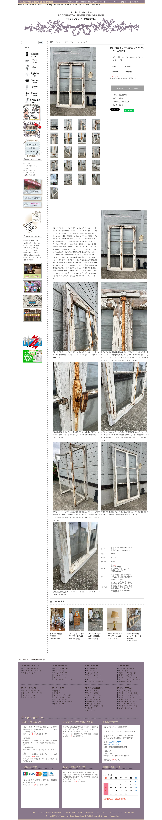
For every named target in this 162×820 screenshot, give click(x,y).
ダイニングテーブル (61, 668)
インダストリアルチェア (94, 681)
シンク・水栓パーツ (93, 697)
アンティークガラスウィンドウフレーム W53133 (134, 636)
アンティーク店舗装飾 (92, 688)
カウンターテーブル (61, 675)
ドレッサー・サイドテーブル (33, 693)
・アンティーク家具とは (30, 248)
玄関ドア (57, 691)
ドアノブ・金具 (59, 704)
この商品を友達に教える (121, 102)
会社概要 (57, 812)
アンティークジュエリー (127, 697)
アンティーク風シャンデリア (129, 677)
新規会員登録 (93, 2)
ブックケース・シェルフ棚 (32, 671)
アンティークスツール (94, 675)
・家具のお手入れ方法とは (31, 255)
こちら (34, 734)
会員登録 (89, 812)
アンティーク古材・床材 (94, 706)
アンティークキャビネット (30, 666)
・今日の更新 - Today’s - (31, 252)
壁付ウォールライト (126, 675)
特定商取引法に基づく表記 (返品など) (123, 78)
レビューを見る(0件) (120, 95)
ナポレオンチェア (92, 673)
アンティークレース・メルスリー (130, 699)
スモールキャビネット (30, 673)
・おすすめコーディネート (31, 240)
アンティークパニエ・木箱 (128, 706)
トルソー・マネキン (93, 699)
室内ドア (57, 693)
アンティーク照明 (123, 666)
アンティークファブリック (128, 701)
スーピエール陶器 (125, 691)
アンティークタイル (93, 691)
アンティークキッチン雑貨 (128, 693)
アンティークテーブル (59, 666)
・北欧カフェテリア (29, 175)
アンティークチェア (91, 666)
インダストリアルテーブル (63, 679)
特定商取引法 (45, 812)
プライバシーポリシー (73, 812)
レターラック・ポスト (94, 701)
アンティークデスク (61, 677)
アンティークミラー (30, 697)
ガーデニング (90, 710)
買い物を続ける (118, 105)
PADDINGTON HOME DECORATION (36, 2)
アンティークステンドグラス (64, 701)
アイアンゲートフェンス (62, 699)
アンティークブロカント (125, 688)
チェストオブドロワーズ (31, 691)
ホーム (33, 812)
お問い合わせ (81, 2)
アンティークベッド (30, 695)
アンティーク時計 (92, 693)
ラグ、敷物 (90, 708)
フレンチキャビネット (30, 668)
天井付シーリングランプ (127, 673)
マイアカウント (114, 2)
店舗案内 (71, 2)
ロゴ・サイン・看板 (93, 704)
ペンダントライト (125, 671)
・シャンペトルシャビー (30, 166)
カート (126, 2)
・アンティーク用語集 (30, 250)
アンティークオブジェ (94, 695)
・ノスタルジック (28, 172)
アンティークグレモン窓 (78, 42)
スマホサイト (136, 2)
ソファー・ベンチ (92, 677)
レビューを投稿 (118, 98)
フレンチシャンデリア (126, 668)
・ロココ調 (26, 163)
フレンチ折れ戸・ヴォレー (63, 697)
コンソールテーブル (61, 673)
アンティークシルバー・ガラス (129, 695)
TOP (51, 42)
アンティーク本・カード (127, 704)
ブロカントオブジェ (126, 708)
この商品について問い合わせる (127, 88)
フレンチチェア (91, 668)
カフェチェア (90, 671)
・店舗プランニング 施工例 (32, 257)
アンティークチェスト (28, 688)
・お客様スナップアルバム (31, 243)
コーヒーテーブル (60, 671)
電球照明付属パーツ (126, 681)
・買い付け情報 (28, 260)
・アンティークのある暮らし (32, 245)
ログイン (103, 2)
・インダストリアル (29, 170)
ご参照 (33, 756)
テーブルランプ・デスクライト (129, 679)
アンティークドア (62, 42)
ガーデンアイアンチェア (94, 679)
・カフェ (25, 168)
